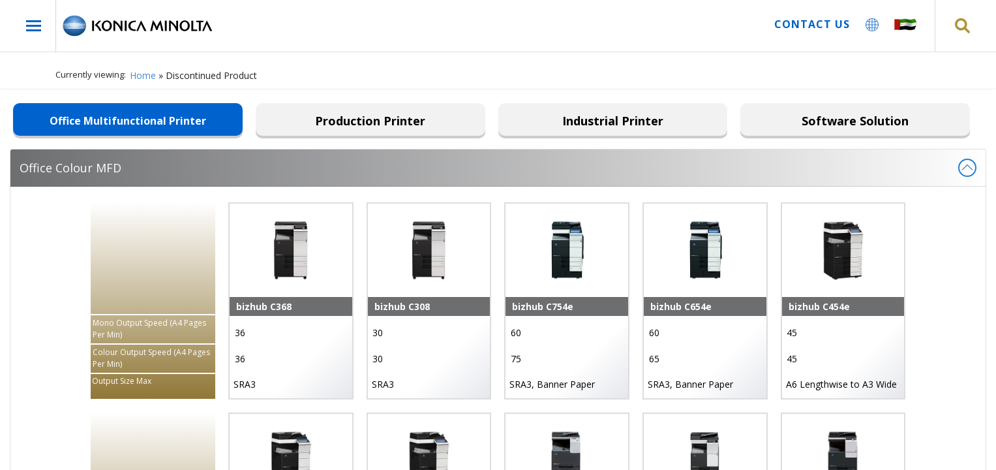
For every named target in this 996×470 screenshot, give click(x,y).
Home (143, 75)
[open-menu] (33, 25)
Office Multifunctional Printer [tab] (128, 121)
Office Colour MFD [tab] (498, 168)
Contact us (812, 24)
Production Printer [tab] (370, 121)
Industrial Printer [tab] (612, 121)
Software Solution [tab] (855, 121)
